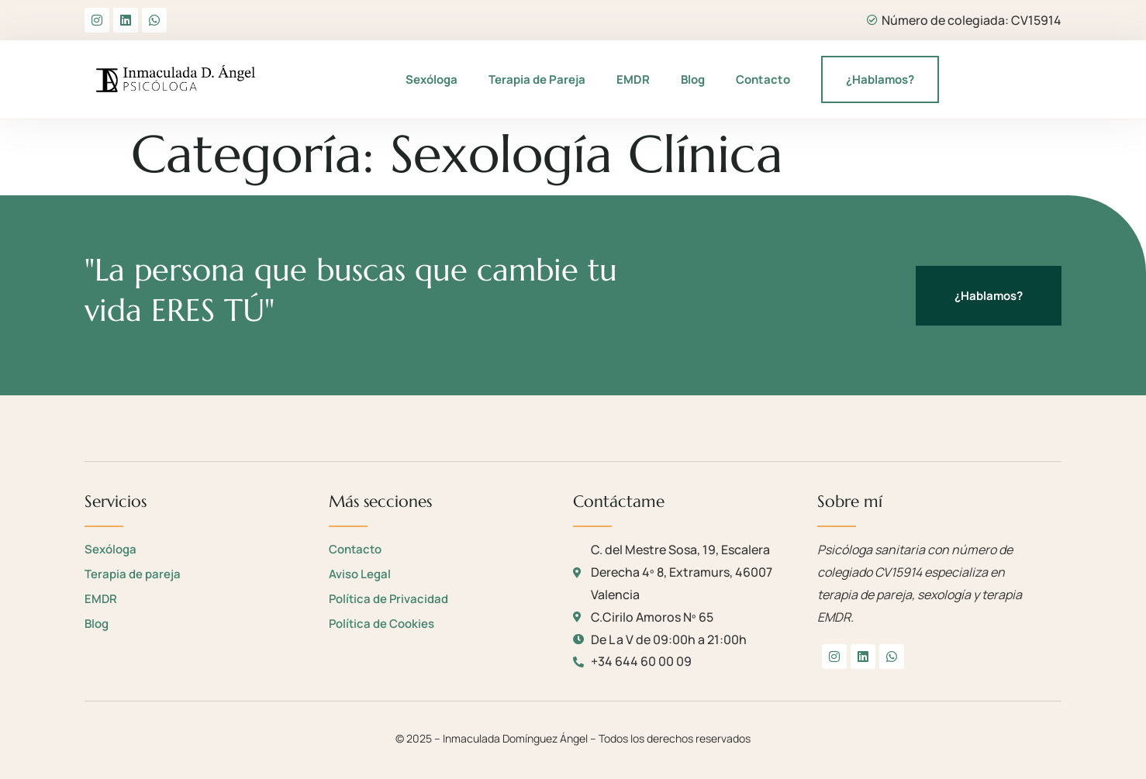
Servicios (116, 501)
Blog (693, 79)
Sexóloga (431, 79)
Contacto (763, 79)
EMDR (633, 79)
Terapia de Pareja (536, 79)
